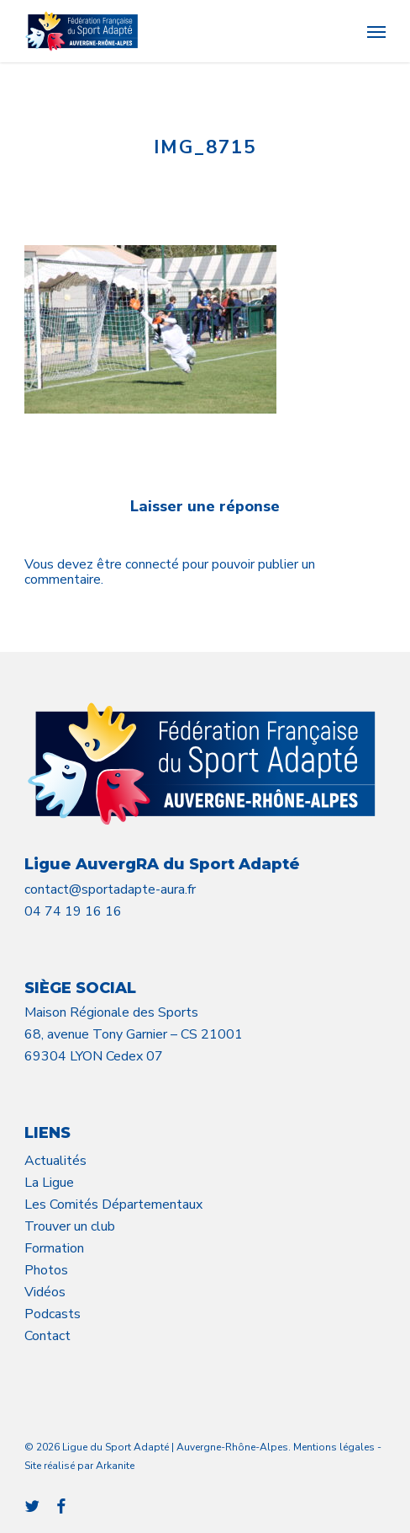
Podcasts (52, 1314)
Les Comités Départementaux (113, 1204)
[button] (376, 31)
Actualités (55, 1160)
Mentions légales (334, 1447)
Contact (47, 1335)
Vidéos (45, 1292)
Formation (54, 1248)
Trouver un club (69, 1226)
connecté (153, 564)
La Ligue (49, 1182)
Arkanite (115, 1465)
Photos (46, 1270)
